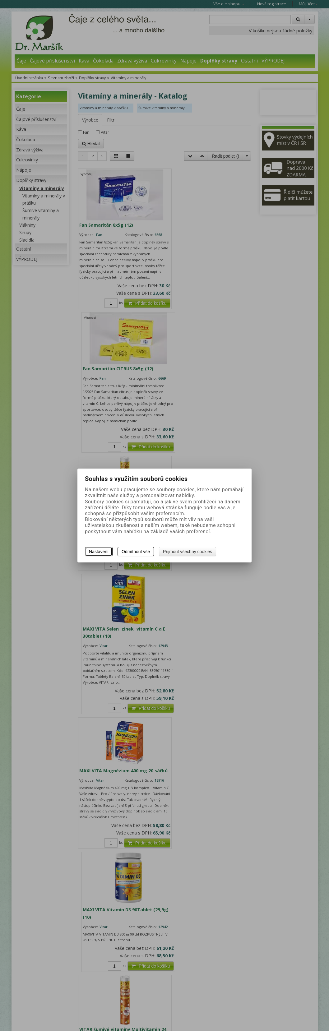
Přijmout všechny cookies (187, 551)
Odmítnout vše (136, 551)
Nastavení (99, 551)
